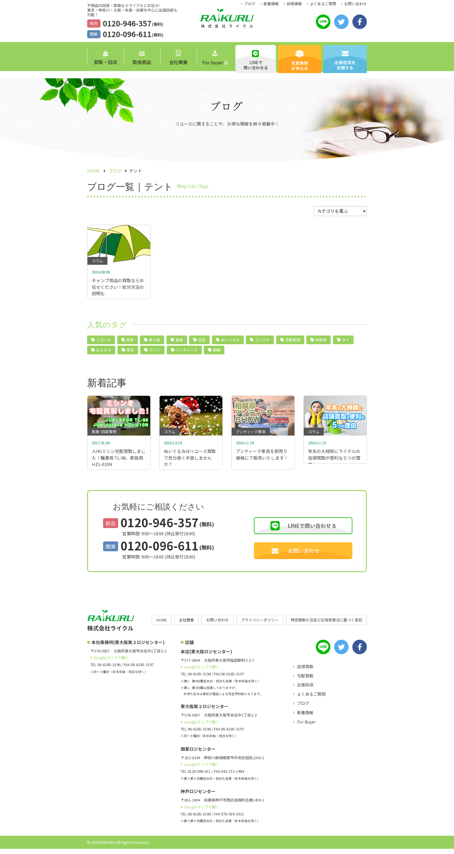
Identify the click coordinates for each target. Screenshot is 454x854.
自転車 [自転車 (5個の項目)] (321, 342)
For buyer (212, 58)
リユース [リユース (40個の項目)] (103, 342)
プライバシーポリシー (260, 625)
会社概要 (178, 58)
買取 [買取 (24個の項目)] (130, 342)
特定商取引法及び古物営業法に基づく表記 (326, 625)
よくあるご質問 (323, 3)
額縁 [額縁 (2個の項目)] (216, 352)
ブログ (249, 3)
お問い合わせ (355, 3)
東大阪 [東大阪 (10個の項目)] (154, 342)
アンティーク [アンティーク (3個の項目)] (187, 352)
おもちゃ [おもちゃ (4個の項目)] (103, 352)
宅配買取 (305, 681)
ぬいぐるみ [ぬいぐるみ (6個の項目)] (230, 342)
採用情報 (294, 3)
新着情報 (271, 3)
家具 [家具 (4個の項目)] (130, 352)
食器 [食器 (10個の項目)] (179, 342)
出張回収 (305, 690)
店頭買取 (305, 672)
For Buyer (306, 727)
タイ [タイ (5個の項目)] (345, 342)
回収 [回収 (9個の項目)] (202, 342)
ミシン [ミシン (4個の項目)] (154, 352)
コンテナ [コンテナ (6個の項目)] (262, 342)
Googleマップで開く (111, 663)
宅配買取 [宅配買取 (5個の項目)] (292, 342)
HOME (161, 625)
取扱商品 (142, 58)
